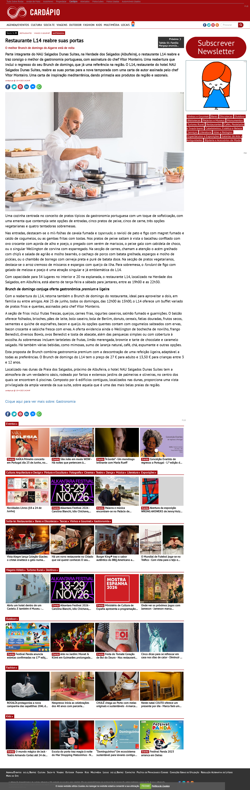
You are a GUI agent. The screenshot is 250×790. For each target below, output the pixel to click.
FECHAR (146, 785)
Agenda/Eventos (18, 25)
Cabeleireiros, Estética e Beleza (224, 128)
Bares (214, 116)
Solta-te (49, 25)
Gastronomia (102, 521)
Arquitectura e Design (29, 472)
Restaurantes (25, 521)
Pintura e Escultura (56, 472)
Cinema (89, 472)
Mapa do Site (12, 775)
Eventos (12, 423)
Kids (99, 25)
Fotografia (76, 472)
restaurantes (26, 33)
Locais (125, 25)
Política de (160, 785)
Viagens (62, 25)
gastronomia (58, 33)
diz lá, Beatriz (29, 772)
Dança (110, 472)
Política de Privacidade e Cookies (152, 772)
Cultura (36, 25)
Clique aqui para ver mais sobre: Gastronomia (40, 401)
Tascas (64, 521)
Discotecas (226, 116)
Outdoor (75, 25)
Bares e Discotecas (47, 521)
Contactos (130, 772)
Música (121, 472)
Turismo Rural (36, 570)
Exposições (149, 472)
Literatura (133, 472)
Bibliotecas (194, 120)
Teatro (100, 472)
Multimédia (111, 25)
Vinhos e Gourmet (81, 521)
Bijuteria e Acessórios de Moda (223, 140)
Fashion (88, 25)
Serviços (192, 132)
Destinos (52, 570)
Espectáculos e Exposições (203, 136)
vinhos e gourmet (42, 33)
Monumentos (235, 120)
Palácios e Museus (214, 120)
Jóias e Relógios (223, 132)
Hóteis (21, 570)
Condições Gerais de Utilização (184, 772)
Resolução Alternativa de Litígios (216, 772)
